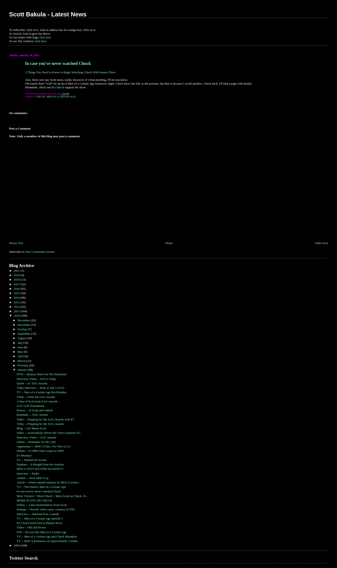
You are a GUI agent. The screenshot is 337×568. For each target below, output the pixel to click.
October (22, 329)
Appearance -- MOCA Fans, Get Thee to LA (44, 446)
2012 (17, 306)
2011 (17, 311)
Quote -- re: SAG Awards (32, 383)
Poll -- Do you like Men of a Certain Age (41, 532)
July (20, 343)
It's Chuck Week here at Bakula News (39, 523)
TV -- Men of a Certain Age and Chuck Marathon (47, 536)
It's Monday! (24, 455)
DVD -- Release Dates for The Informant (41, 374)
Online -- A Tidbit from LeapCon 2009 (40, 451)
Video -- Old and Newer (31, 527)
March (21, 361)
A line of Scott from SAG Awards (37, 401)
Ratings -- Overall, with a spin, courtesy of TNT (46, 509)
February (23, 365)
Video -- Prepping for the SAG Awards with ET (45, 419)
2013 (17, 302)
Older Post (321, 243)
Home (169, 243)
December (23, 320)
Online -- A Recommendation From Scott (42, 505)
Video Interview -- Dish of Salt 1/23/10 (40, 388)
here (35, 30)
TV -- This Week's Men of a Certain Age (41, 487)
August (22, 338)
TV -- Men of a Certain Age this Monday (41, 392)
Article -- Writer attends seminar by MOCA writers (48, 482)
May (20, 351)
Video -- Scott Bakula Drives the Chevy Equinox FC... (50, 432)
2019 (17, 275)
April (21, 356)
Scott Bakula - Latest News (48, 14)
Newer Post (16, 243)
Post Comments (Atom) (40, 251)
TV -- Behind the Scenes (32, 460)
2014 (17, 297)
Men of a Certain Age (60, 96)
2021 (17, 270)
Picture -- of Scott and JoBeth (35, 410)
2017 (17, 284)
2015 (17, 293)
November (24, 325)
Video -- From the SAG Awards (36, 397)
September (24, 333)
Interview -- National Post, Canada (38, 514)
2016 (17, 288)
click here (45, 37)
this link (56, 87)
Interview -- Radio (28, 473)
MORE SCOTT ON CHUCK (34, 500)
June (20, 347)
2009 (17, 545)
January (22, 369)
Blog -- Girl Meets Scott (31, 428)
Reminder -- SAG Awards (32, 414)
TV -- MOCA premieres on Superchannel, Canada (47, 541)
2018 (17, 279)
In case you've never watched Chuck (58, 63)
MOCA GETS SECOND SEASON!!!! (40, 469)
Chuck (40, 96)
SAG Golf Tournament (30, 406)
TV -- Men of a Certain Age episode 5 (40, 518)
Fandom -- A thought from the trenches (40, 464)
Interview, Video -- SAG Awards (36, 437)
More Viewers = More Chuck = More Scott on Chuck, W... (52, 496)
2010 (17, 315)
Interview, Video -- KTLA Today (36, 379)
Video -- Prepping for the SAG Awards (40, 424)
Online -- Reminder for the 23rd (36, 442)
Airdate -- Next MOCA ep (32, 478)
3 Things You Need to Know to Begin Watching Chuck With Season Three (70, 72)
